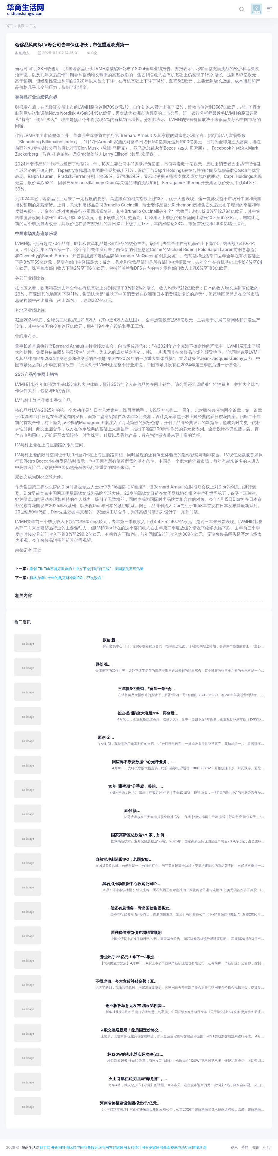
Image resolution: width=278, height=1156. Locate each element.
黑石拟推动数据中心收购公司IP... (131, 884)
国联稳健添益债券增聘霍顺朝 (136, 932)
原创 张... (103, 664)
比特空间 (76, 1147)
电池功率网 (187, 1147)
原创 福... (132, 810)
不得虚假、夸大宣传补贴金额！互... (126, 981)
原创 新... (111, 640)
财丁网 (44, 1147)
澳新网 (201, 1147)
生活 (266, 1147)
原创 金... (106, 737)
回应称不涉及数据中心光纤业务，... (143, 762)
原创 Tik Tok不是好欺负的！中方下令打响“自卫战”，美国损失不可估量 (86, 568)
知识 (255, 1147)
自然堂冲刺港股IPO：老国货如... (124, 859)
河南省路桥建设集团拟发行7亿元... (130, 1103)
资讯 (21, 26)
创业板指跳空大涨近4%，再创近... (147, 713)
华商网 (103, 1147)
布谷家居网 (118, 1147)
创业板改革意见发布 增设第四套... (135, 1005)
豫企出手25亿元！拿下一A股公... (129, 957)
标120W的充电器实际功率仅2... (135, 1054)
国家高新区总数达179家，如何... (139, 835)
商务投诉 (91, 1147)
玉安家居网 (154, 1147)
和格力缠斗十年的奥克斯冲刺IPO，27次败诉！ (67, 577)
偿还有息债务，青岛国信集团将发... (141, 908)
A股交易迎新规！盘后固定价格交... (131, 1030)
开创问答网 (60, 1147)
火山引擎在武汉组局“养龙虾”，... (138, 1079)
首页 (9, 26)
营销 (245, 1147)
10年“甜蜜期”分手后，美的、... (135, 786)
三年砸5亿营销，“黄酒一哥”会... (146, 688)
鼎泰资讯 (170, 1147)
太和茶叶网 (136, 1147)
